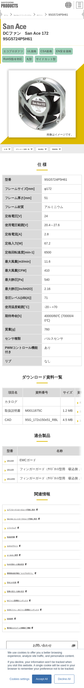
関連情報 (9, 158)
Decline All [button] (64, 679)
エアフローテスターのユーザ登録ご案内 (35, 520)
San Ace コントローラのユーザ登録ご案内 (37, 529)
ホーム (8, 14)
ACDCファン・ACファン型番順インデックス (39, 622)
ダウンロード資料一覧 (32, 149)
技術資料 (13, 631)
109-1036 (13, 470)
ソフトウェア (16, 538)
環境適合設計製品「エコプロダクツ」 (33, 585)
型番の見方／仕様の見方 (24, 603)
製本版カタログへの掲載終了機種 (30, 641)
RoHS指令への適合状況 (24, 575)
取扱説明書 (15, 548)
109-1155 (13, 479)
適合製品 (59, 149)
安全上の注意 (16, 594)
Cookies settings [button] (19, 679)
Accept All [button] (42, 679)
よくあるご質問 (18, 566)
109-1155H (14, 489)
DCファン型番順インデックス (28, 613)
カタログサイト (18, 557)
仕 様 (7, 149)
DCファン (64, 14)
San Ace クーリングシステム (35, 14)
